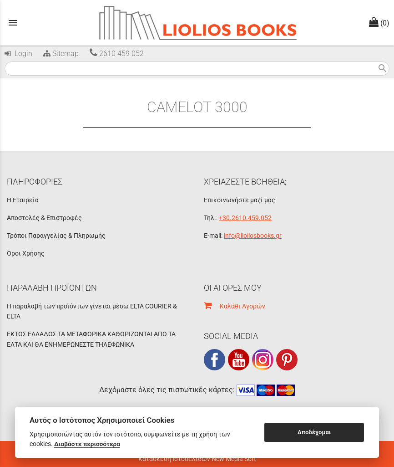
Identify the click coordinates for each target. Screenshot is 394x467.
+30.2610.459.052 (245, 217)
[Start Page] (197, 23)
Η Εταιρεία (23, 200)
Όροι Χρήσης (26, 253)
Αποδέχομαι (314, 432)
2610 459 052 (117, 53)
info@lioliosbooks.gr (253, 235)
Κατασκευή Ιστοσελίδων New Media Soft (197, 458)
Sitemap (60, 53)
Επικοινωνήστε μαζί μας (239, 200)
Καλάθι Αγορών (234, 306)
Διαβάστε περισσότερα (87, 443)
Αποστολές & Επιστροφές (44, 217)
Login (18, 53)
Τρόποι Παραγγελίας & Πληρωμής (56, 235)
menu (12, 22)
